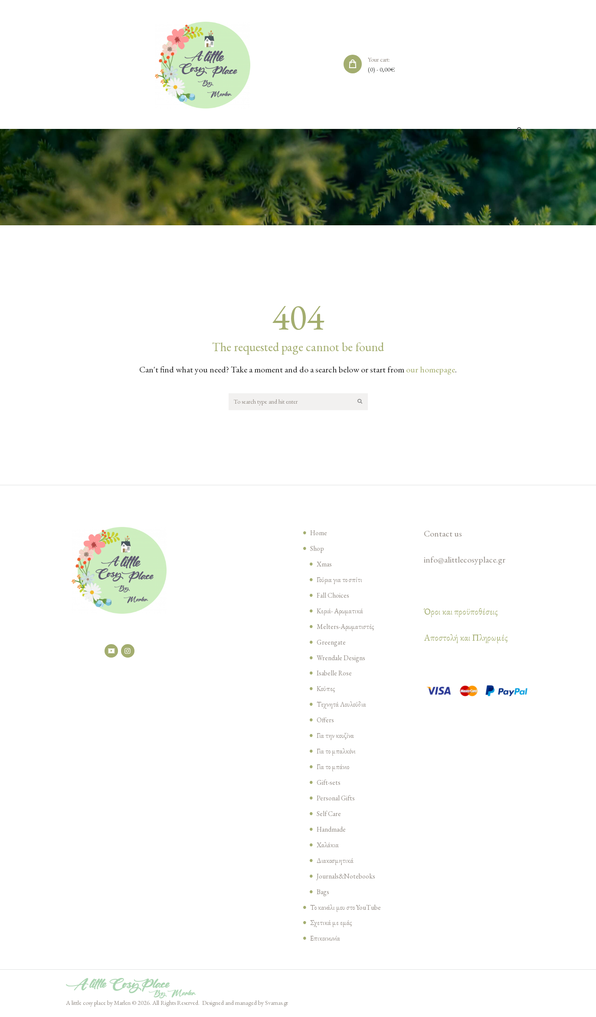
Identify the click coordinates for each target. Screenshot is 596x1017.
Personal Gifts (338, 799)
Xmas (325, 565)
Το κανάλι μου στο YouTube (348, 908)
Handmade (333, 830)
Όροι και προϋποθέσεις (461, 613)
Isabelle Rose (336, 674)
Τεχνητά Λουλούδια (342, 705)
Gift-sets (330, 783)
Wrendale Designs (343, 659)
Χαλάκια (328, 846)
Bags (324, 893)
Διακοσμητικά (336, 861)
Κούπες (326, 689)
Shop (318, 549)
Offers (326, 721)
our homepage (430, 369)
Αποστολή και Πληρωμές (466, 639)
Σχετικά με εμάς (331, 923)
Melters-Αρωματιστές (346, 627)
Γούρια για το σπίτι (341, 581)
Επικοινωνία (325, 939)
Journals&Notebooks (349, 877)
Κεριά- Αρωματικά (341, 612)
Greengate (332, 643)
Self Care (330, 815)
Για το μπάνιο (333, 768)
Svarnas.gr (276, 1004)
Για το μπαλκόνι (337, 752)
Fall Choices (335, 596)
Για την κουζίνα (336, 736)
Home (319, 534)
